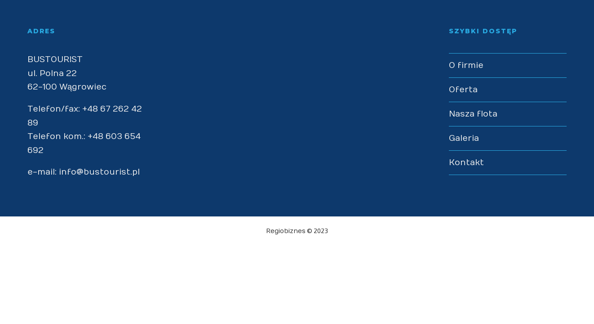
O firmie (466, 65)
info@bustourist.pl (99, 172)
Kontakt (466, 162)
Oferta (463, 89)
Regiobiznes (286, 231)
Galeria (464, 138)
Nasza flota (473, 114)
